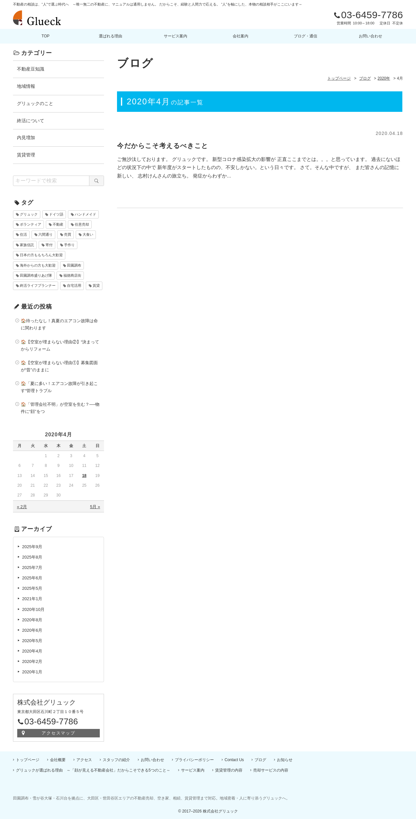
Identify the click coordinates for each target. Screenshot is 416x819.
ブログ (260, 760)
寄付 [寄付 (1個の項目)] (49, 245)
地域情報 (26, 86)
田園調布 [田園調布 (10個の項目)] (74, 265)
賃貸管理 (26, 154)
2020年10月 (33, 609)
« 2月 (22, 506)
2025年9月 (32, 546)
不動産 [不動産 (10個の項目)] (58, 224)
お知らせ (284, 760)
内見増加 (26, 137)
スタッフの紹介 (116, 760)
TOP (45, 36)
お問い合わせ (370, 36)
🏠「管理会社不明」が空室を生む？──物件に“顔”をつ (60, 408)
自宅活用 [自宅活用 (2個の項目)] (74, 285)
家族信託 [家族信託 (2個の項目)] (27, 245)
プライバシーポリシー (194, 760)
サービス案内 (175, 36)
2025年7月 (32, 567)
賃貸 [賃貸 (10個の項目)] (96, 285)
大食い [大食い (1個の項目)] (88, 234)
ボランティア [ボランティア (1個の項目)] (30, 224)
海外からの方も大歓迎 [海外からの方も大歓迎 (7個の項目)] (38, 265)
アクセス (84, 760)
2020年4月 (32, 651)
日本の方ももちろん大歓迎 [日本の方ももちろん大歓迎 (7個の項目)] (41, 255)
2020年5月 (32, 640)
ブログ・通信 (305, 36)
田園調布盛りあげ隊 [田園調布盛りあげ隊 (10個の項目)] (36, 275)
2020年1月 (32, 671)
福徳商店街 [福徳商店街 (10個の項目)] (72, 275)
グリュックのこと (35, 103)
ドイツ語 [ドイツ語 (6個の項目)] (56, 214)
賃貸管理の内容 (228, 770)
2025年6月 (32, 577)
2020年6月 (32, 630)
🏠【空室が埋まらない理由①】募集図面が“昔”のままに (59, 366)
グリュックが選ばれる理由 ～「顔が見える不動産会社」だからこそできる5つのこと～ (93, 770)
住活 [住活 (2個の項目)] (23, 234)
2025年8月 (32, 557)
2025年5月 (32, 588)
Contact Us (234, 760)
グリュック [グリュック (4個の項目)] (29, 214)
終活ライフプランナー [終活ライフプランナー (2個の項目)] (38, 285)
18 (84, 475)
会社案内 (240, 36)
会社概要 (58, 760)
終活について (30, 120)
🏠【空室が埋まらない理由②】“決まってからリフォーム (60, 345)
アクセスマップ (59, 733)
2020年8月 (32, 619)
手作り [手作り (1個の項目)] (69, 245)
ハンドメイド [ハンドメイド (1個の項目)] (85, 214)
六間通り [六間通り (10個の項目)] (45, 234)
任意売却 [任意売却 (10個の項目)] (82, 224)
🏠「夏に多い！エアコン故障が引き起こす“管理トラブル (59, 387)
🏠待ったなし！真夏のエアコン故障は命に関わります (59, 324)
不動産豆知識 (30, 69)
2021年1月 (32, 598)
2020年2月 (32, 661)
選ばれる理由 (110, 36)
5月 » (95, 506)
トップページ (27, 760)
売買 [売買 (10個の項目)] (67, 234)
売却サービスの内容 (270, 770)
